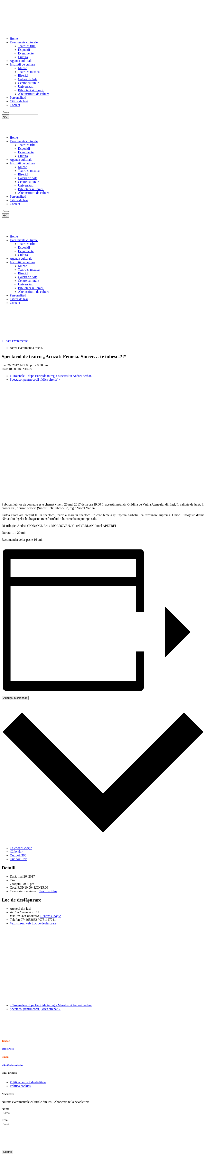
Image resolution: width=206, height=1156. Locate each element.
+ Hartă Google (50, 916)
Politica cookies (20, 1086)
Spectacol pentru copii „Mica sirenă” (35, 379)
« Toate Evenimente (15, 341)
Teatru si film (48, 891)
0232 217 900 (8, 1049)
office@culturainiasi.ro (12, 1065)
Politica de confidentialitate (28, 1082)
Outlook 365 (18, 855)
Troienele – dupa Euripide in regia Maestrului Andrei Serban (51, 376)
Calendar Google (21, 848)
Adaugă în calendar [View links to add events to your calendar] (15, 697)
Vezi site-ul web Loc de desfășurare (33, 923)
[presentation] (33, 1138)
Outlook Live (18, 859)
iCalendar (16, 851)
